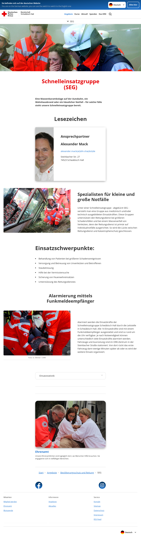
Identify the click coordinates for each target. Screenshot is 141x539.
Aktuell (84, 14)
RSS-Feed (97, 519)
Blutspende (8, 510)
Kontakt (97, 501)
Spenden (93, 14)
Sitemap (97, 506)
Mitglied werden (10, 501)
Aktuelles (52, 506)
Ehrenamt (42, 452)
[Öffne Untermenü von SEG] (70, 21)
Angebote (68, 14)
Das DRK (102, 14)
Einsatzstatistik (47, 375)
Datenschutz (99, 510)
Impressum (98, 515)
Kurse (77, 14)
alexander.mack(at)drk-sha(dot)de (78, 151)
